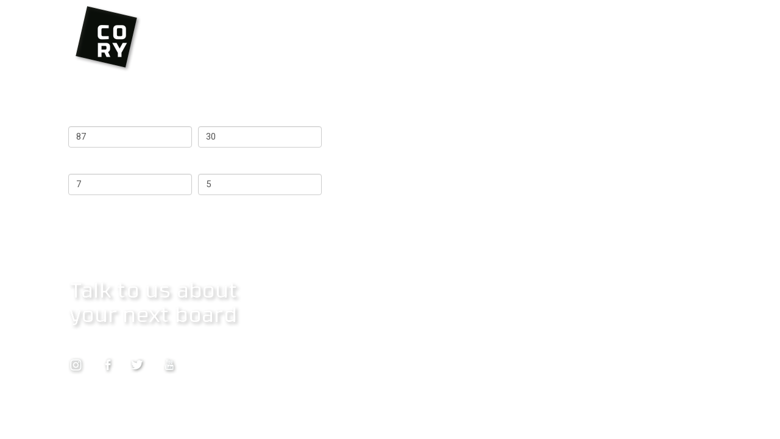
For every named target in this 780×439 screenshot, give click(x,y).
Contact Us (91, 343)
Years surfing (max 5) (243, 163)
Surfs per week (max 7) (118, 163)
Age (206, 115)
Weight (83, 115)
